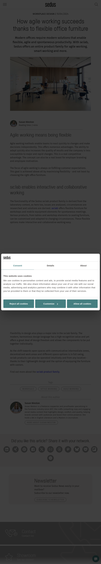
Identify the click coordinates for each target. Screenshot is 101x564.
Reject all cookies (18, 303)
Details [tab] (50, 265)
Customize (50, 303)
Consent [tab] (17, 265)
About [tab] (83, 265)
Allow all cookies (82, 303)
